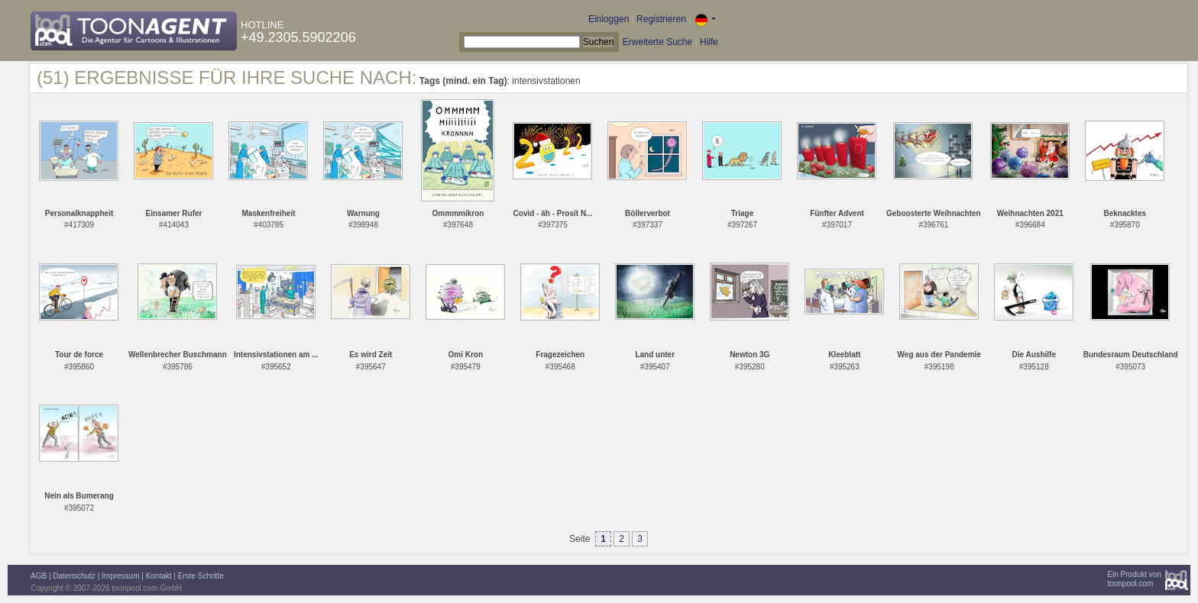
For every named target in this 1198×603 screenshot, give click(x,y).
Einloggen (608, 19)
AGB (39, 576)
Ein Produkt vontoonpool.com (1134, 579)
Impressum (120, 576)
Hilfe (709, 42)
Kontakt (159, 576)
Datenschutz (74, 576)
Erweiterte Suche (657, 42)
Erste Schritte (201, 576)
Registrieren (661, 19)
